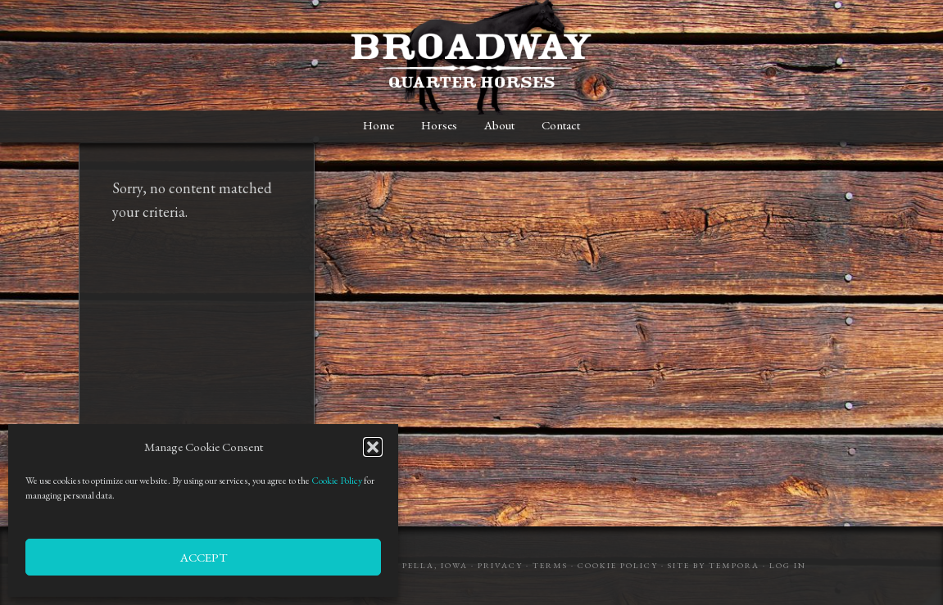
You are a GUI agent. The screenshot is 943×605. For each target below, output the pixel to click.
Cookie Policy (336, 480)
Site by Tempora (713, 565)
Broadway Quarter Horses (472, 57)
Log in (787, 565)
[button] (373, 447)
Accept (203, 557)
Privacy (500, 565)
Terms (550, 565)
